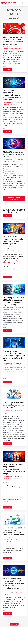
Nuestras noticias (8, 48)
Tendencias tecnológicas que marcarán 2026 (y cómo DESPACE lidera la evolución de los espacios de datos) (13, 583)
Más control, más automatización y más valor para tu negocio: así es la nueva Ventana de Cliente (14, 355)
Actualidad (6, 104)
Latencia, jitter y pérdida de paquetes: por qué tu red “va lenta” (13, 404)
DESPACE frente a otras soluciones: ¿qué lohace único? (13, 154)
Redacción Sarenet (8, 47)
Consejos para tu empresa (11, 250)
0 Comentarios (18, 48)
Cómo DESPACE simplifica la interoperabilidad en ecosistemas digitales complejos (12, 95)
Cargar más (14, 624)
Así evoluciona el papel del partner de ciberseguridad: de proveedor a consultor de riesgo (14, 469)
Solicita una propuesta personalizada (14, 198)
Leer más (7, 69)
